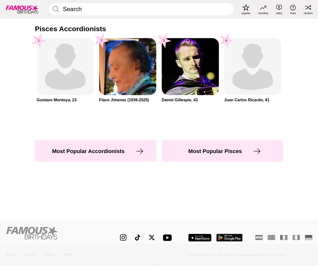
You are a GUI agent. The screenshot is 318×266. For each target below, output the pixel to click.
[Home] (54, 234)
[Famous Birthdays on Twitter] (152, 237)
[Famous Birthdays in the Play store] (229, 237)
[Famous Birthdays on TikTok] (137, 237)
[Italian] (296, 237)
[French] (283, 237)
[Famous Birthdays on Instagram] (123, 237)
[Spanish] (259, 237)
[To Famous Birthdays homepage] (22, 9)
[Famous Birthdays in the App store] (200, 237)
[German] (308, 237)
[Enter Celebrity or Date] (141, 9)
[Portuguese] (271, 237)
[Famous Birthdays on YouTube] (168, 237)
